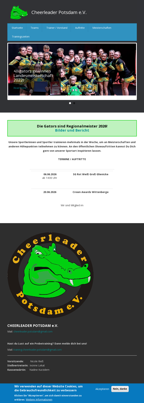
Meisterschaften (101, 27)
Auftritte (80, 27)
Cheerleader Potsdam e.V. (59, 12)
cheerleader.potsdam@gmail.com (32, 331)
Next (130, 71)
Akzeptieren (102, 389)
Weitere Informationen (39, 399)
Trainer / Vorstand (56, 27)
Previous (13, 71)
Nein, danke (120, 388)
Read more (19, 88)
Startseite (17, 27)
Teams (35, 27)
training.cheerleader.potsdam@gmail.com (37, 349)
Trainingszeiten (20, 36)
